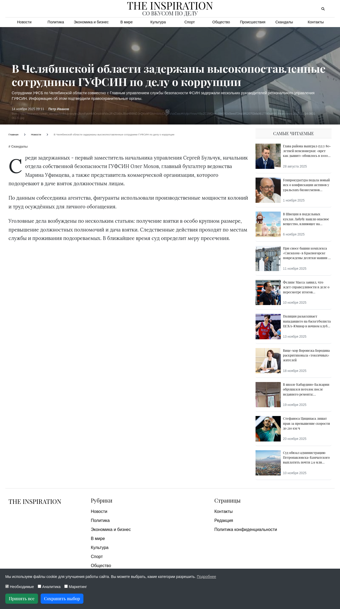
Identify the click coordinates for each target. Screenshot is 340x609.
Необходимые (19, 587)
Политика (56, 22)
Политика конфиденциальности (245, 529)
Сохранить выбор (62, 598)
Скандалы (284, 22)
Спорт (189, 22)
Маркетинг (75, 587)
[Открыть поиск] (323, 9)
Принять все (22, 598)
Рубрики (101, 500)
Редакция (223, 520)
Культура (158, 22)
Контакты (316, 22)
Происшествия (252, 22)
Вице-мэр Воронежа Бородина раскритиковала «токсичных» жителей (306, 355)
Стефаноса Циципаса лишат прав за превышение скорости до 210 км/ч (306, 423)
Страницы (227, 500)
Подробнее (206, 576)
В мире (126, 22)
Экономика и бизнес (91, 22)
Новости (24, 22)
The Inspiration (35, 501)
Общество (221, 22)
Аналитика (49, 587)
